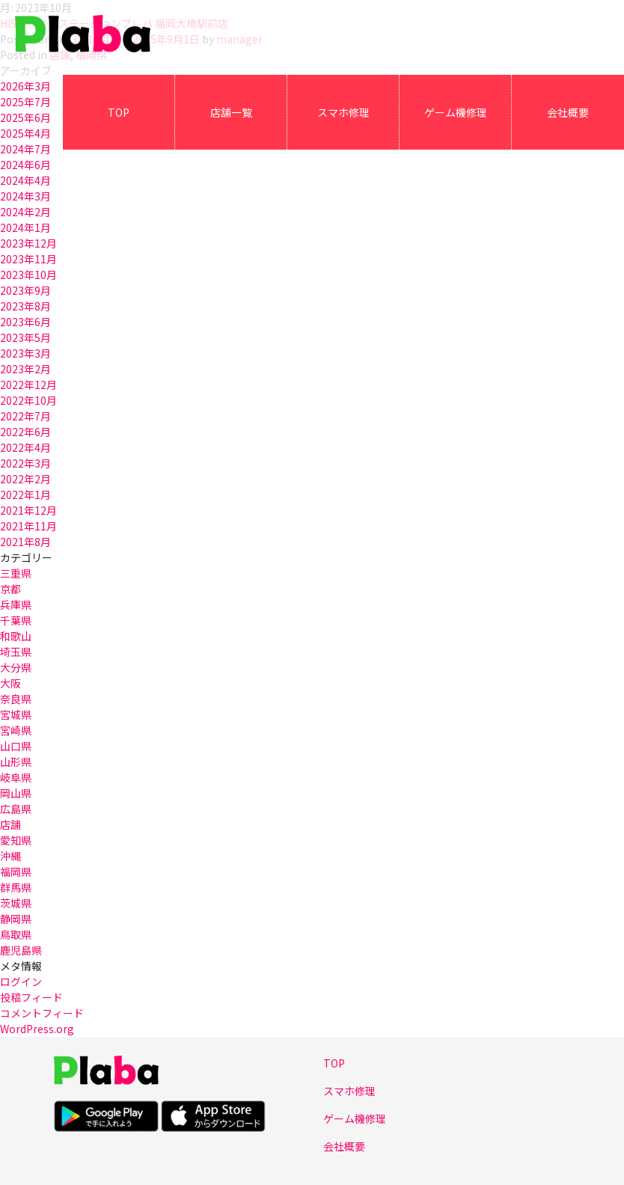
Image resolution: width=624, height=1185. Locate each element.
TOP (118, 112)
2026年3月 (25, 86)
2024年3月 (25, 196)
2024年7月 (25, 148)
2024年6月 (25, 164)
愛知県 (15, 840)
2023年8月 (25, 305)
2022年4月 (25, 447)
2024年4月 (25, 180)
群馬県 (15, 887)
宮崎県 (15, 730)
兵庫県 (15, 604)
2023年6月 (25, 321)
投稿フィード (31, 997)
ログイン (21, 981)
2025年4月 (25, 133)
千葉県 (15, 620)
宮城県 (15, 714)
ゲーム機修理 (455, 112)
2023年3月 (25, 353)
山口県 (15, 745)
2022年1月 (25, 494)
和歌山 (15, 635)
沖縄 (10, 855)
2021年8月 (25, 541)
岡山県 (15, 793)
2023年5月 (25, 337)
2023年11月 (28, 258)
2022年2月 (25, 478)
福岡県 (15, 871)
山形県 (15, 761)
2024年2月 (25, 211)
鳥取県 (15, 934)
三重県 (15, 573)
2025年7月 (25, 101)
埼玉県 (15, 651)
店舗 (10, 824)
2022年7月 (25, 415)
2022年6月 (25, 431)
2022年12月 (28, 384)
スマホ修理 (343, 112)
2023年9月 (25, 290)
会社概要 (568, 112)
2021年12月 (28, 510)
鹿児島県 (21, 950)
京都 (10, 588)
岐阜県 (15, 777)
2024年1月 (25, 227)
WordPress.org (37, 1028)
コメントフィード (42, 1012)
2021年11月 (28, 525)
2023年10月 (28, 274)
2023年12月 (28, 243)
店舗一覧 (231, 112)
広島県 (15, 808)
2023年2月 (25, 368)
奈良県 (15, 698)
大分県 (15, 667)
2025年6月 (25, 117)
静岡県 (15, 918)
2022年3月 (25, 463)
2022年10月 (28, 400)
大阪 (10, 683)
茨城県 (15, 902)
